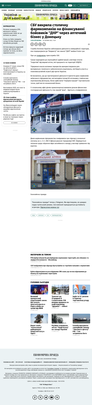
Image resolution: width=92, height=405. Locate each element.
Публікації (11, 10)
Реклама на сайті (8, 362)
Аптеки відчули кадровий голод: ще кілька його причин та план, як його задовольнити (13, 50)
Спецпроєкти (46, 10)
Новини (4, 10)
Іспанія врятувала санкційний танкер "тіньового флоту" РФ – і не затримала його (81, 329)
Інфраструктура (29, 10)
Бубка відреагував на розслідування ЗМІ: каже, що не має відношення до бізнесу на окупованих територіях (59, 273)
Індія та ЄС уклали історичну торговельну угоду (81, 298)
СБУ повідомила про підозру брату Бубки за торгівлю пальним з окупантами (60, 266)
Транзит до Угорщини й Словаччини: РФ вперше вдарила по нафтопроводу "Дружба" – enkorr (60, 301)
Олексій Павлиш (36, 40)
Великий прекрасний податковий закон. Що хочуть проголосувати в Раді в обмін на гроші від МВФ (39, 302)
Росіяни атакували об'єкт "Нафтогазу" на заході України (60, 327)
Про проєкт (19, 362)
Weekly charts (64, 10)
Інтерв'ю (55, 10)
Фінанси (38, 10)
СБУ (48, 215)
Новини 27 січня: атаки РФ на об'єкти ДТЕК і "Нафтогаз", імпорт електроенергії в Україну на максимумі (14, 70)
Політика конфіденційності (33, 362)
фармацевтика (56, 215)
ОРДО (33, 215)
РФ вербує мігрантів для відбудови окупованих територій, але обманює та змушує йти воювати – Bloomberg (60, 259)
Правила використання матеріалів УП (55, 362)
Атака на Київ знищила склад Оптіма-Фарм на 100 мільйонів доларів (13, 41)
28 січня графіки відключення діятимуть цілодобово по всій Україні (13, 99)
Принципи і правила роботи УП (79, 362)
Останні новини (9, 63)
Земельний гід (75, 10)
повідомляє (41, 55)
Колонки (19, 10)
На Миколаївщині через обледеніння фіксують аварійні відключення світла (12, 108)
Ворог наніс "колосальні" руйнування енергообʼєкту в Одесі (37, 329)
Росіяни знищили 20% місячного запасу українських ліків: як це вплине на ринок (12, 32)
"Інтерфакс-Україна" (53, 368)
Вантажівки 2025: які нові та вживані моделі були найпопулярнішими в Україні (14, 90)
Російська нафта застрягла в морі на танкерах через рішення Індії (13, 117)
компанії (41, 215)
